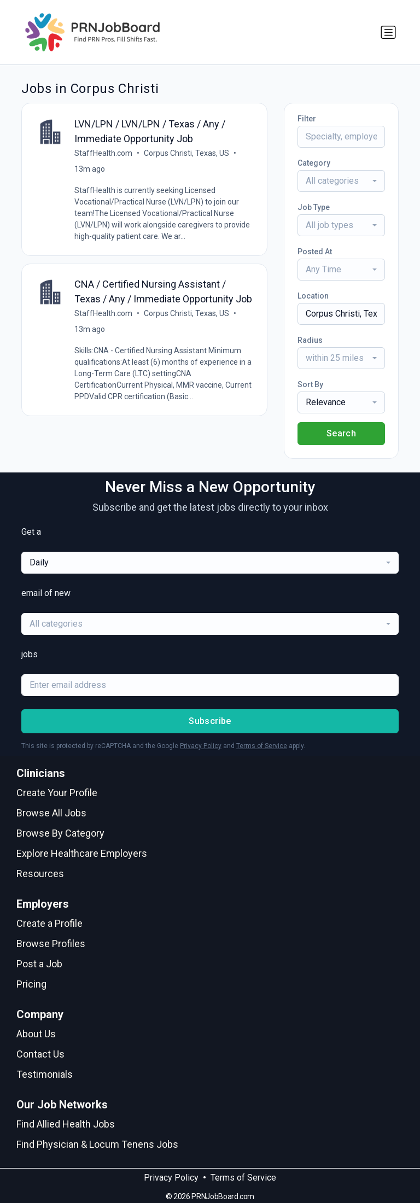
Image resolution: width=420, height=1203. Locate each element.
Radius (310, 340)
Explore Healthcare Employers (81, 853)
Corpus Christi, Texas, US (186, 153)
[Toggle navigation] (388, 32)
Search (341, 433)
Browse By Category (60, 833)
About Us (36, 1034)
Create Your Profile (56, 792)
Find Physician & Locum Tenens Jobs (97, 1144)
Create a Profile (49, 923)
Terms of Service (261, 746)
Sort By (310, 384)
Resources (40, 873)
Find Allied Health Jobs (65, 1124)
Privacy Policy (200, 746)
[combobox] (341, 181)
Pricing (31, 984)
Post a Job (39, 964)
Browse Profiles (50, 943)
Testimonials (44, 1074)
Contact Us (40, 1054)
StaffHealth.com (103, 153)
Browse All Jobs (51, 813)
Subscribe (210, 721)
